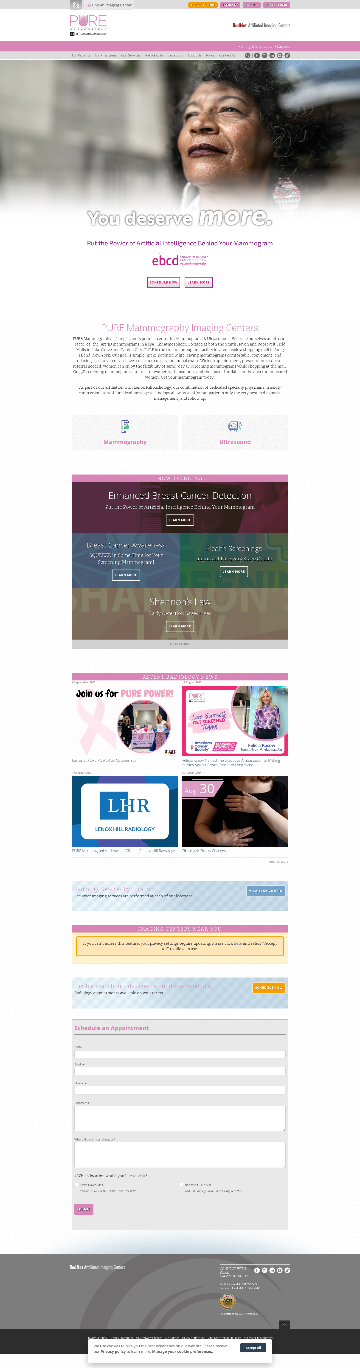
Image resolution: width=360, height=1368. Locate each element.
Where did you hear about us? (94, 1139)
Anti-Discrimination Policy (224, 1338)
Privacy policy (113, 1351)
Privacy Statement (121, 1338)
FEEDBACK (230, 5)
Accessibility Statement (258, 1338)
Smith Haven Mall (91, 1185)
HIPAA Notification (193, 1338)
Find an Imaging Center (112, 5)
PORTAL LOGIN (276, 5)
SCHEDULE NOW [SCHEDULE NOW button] (203, 5)
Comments (81, 1103)
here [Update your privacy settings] (238, 943)
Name (78, 1047)
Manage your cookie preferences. (182, 1351)
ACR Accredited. (248, 1313)
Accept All (253, 1348)
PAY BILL (251, 5)
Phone (78, 1083)
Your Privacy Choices (149, 1338)
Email (78, 1064)
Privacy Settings (97, 1338)
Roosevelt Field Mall (198, 1185)
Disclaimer (172, 1338)
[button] (163, 282)
